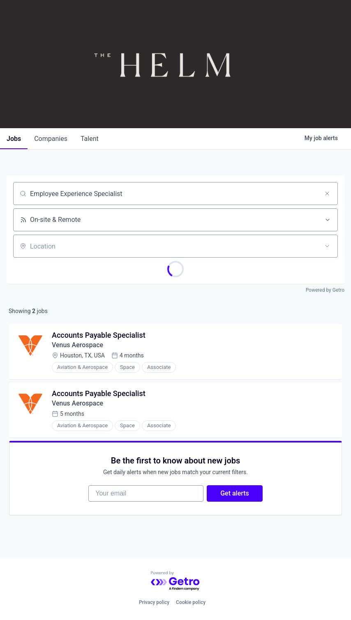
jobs (14, 139)
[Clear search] (327, 193)
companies (50, 139)
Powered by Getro (325, 290)
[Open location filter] (327, 246)
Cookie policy (191, 602)
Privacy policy (154, 602)
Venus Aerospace (77, 345)
